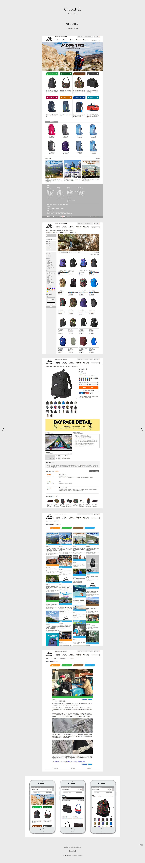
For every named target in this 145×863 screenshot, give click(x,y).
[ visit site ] (72, 851)
